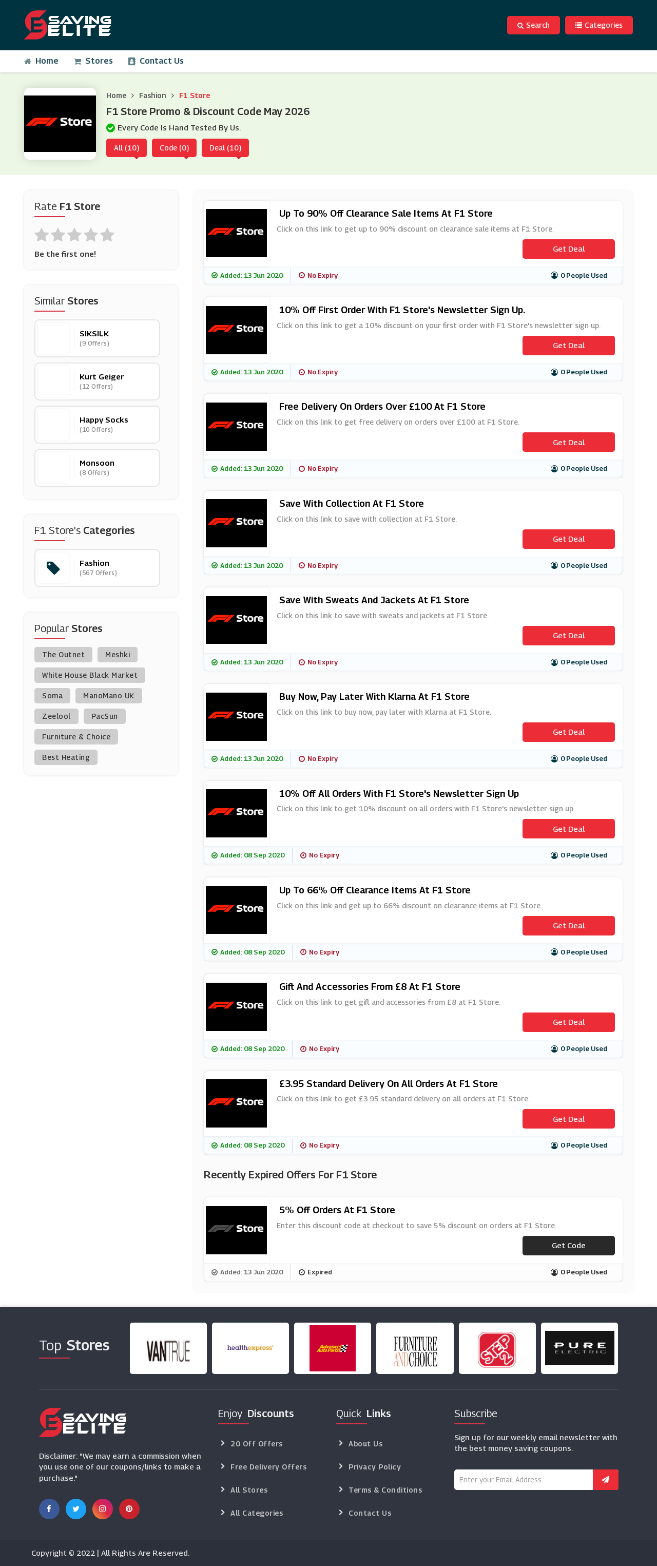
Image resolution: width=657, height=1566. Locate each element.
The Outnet (63, 654)
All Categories (256, 1512)
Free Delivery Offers (268, 1466)
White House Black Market (90, 675)
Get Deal (569, 248)
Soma (52, 695)
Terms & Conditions (385, 1489)
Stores (93, 61)
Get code (569, 1245)
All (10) (126, 147)
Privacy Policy (375, 1466)
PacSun (104, 716)
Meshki (117, 654)
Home (41, 61)
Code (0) (174, 147)
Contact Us (156, 61)
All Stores (248, 1489)
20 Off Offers (256, 1443)
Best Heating (66, 757)
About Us (365, 1443)
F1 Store (194, 95)
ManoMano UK (108, 695)
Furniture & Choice (76, 736)
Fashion (152, 95)
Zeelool (56, 716)
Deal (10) (225, 147)
